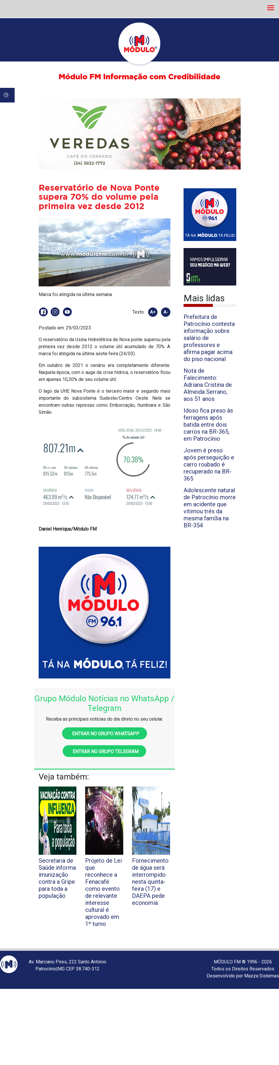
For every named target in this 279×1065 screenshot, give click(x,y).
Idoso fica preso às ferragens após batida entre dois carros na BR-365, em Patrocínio (208, 424)
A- (165, 312)
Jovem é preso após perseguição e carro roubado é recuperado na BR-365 (209, 464)
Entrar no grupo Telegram (104, 751)
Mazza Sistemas (261, 976)
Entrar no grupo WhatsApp (104, 733)
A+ (152, 312)
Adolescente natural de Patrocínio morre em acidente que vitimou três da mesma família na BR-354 (210, 508)
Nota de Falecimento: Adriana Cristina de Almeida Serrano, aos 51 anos (208, 384)
